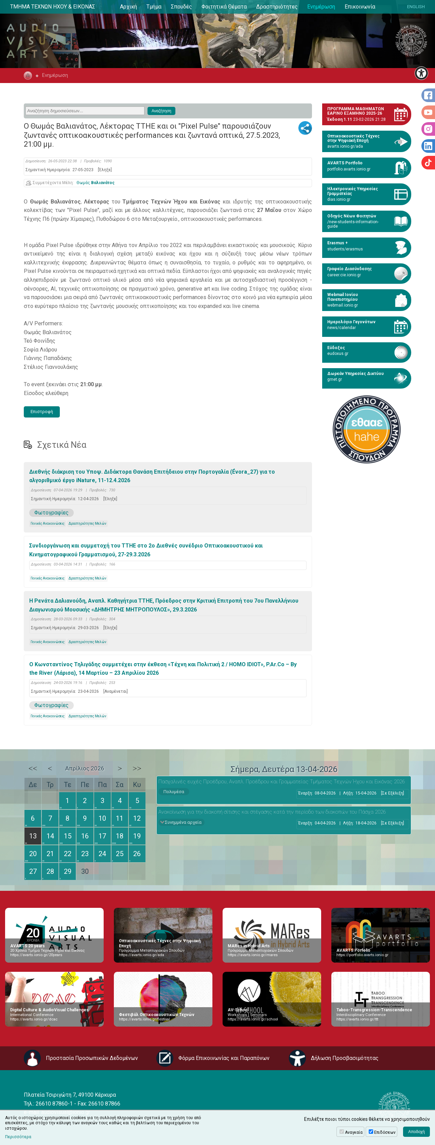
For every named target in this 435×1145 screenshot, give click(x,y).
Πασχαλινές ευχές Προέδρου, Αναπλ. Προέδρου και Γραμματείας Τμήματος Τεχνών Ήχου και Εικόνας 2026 (281, 782)
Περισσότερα (18, 1136)
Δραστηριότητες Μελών (87, 523)
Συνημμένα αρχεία (183, 822)
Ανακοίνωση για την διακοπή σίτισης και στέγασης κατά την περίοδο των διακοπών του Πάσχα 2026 (272, 812)
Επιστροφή (42, 411)
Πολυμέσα (173, 791)
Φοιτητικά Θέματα (224, 6)
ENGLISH (416, 6)
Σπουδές (181, 6)
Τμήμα (153, 6)
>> (137, 768)
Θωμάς (95, 183)
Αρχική (128, 6)
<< (33, 768)
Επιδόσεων (385, 1132)
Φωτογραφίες (51, 512)
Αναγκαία (354, 1132)
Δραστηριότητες (277, 6)
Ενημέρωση (321, 6)
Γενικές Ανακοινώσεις (48, 523)
